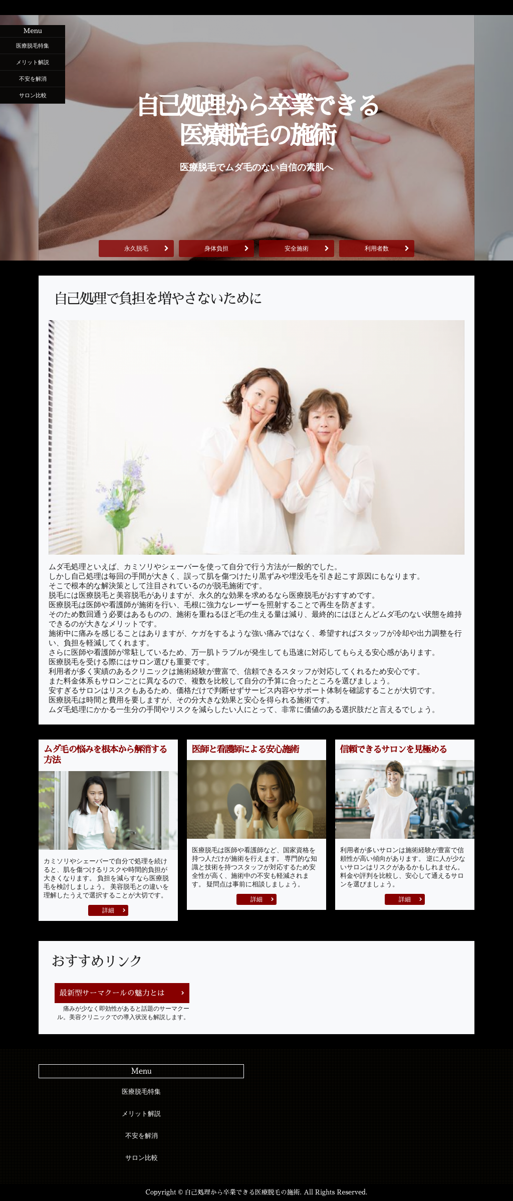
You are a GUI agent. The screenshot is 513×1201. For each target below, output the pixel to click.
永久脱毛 (136, 248)
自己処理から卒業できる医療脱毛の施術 (256, 121)
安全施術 (297, 248)
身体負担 (216, 248)
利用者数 (377, 248)
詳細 (108, 910)
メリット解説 (32, 62)
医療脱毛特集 (32, 46)
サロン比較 (33, 95)
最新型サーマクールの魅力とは (112, 993)
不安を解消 (33, 79)
